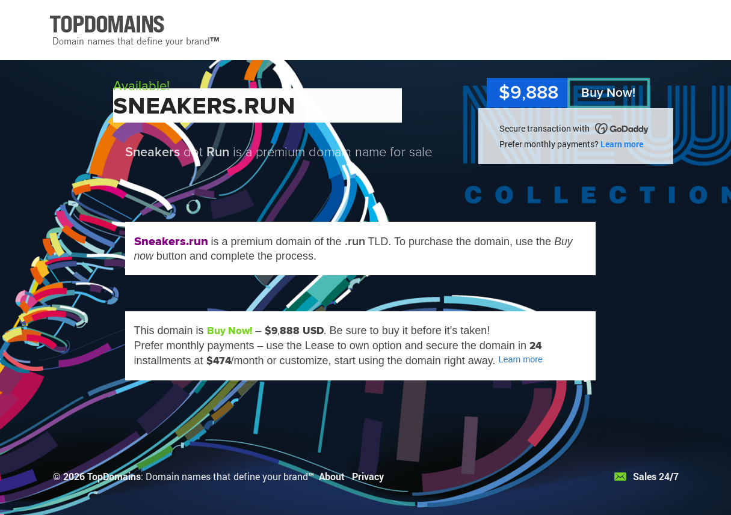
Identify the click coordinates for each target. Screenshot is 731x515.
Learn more (621, 144)
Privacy (368, 476)
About (332, 476)
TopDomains (114, 476)
